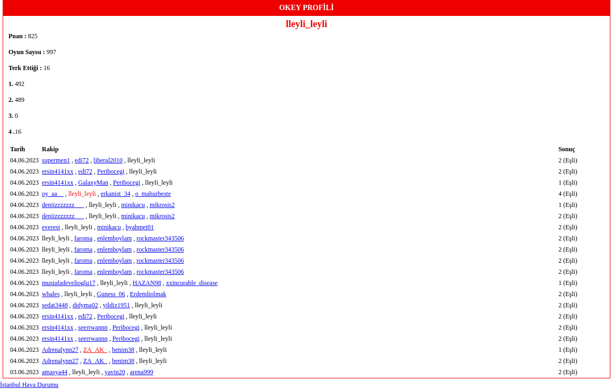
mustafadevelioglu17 (69, 283)
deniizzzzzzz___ (63, 205)
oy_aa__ (53, 193)
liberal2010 (108, 160)
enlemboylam (114, 238)
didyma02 (85, 305)
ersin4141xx (57, 171)
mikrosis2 (162, 205)
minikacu (133, 205)
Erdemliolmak (148, 294)
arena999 (141, 372)
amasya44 (54, 372)
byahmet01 (140, 227)
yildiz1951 (116, 305)
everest (51, 227)
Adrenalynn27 (60, 349)
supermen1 (56, 160)
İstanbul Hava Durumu (29, 384)
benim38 (123, 349)
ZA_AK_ (95, 349)
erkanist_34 (116, 193)
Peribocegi (110, 171)
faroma (83, 238)
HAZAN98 (147, 283)
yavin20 (115, 372)
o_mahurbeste (153, 193)
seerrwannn (92, 327)
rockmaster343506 (160, 238)
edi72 (82, 160)
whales (50, 294)
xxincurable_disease (192, 283)
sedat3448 (55, 305)
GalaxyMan (93, 182)
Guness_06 (111, 294)
